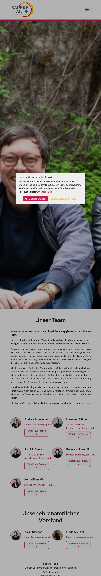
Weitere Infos (45, 191)
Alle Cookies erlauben (35, 198)
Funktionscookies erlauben (63, 198)
